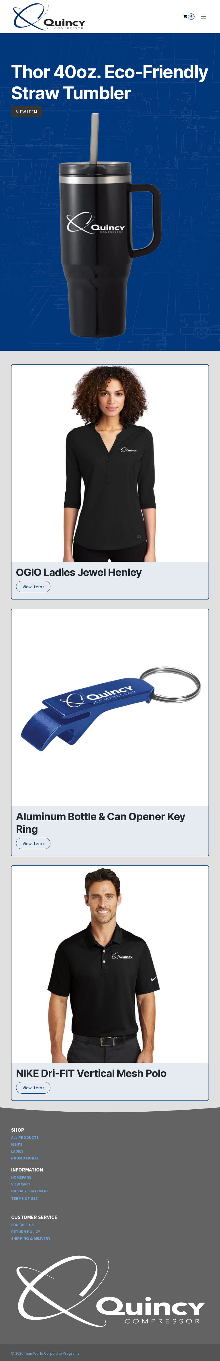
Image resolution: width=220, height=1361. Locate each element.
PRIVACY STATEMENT (30, 1191)
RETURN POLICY (25, 1231)
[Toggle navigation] (203, 16)
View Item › (33, 586)
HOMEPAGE (21, 1177)
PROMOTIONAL (25, 1158)
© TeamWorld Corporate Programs (45, 1353)
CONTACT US (22, 1224)
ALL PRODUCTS (25, 1137)
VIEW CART (20, 1184)
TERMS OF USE (24, 1198)
